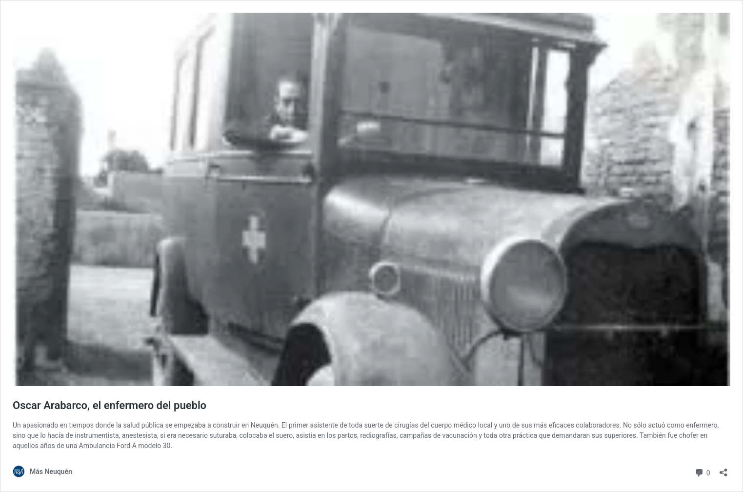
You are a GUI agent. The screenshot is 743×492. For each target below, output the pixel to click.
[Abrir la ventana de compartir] (723, 469)
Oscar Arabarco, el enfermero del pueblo (109, 405)
